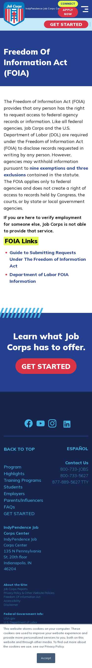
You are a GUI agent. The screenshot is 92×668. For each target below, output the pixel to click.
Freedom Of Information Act (22, 597)
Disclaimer (11, 605)
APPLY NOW (68, 12)
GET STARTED (19, 513)
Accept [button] (46, 658)
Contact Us (76, 462)
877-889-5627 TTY (70, 482)
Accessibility (12, 601)
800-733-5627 (74, 475)
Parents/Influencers (23, 500)
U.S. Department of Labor (20, 622)
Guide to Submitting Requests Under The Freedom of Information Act (48, 259)
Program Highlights (14, 470)
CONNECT (68, 3)
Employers (14, 493)
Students (13, 487)
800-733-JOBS (74, 469)
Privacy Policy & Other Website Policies (29, 593)
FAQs (9, 507)
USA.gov (9, 618)
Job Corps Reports (16, 589)
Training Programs (22, 480)
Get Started (66, 24)
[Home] (14, 14)
